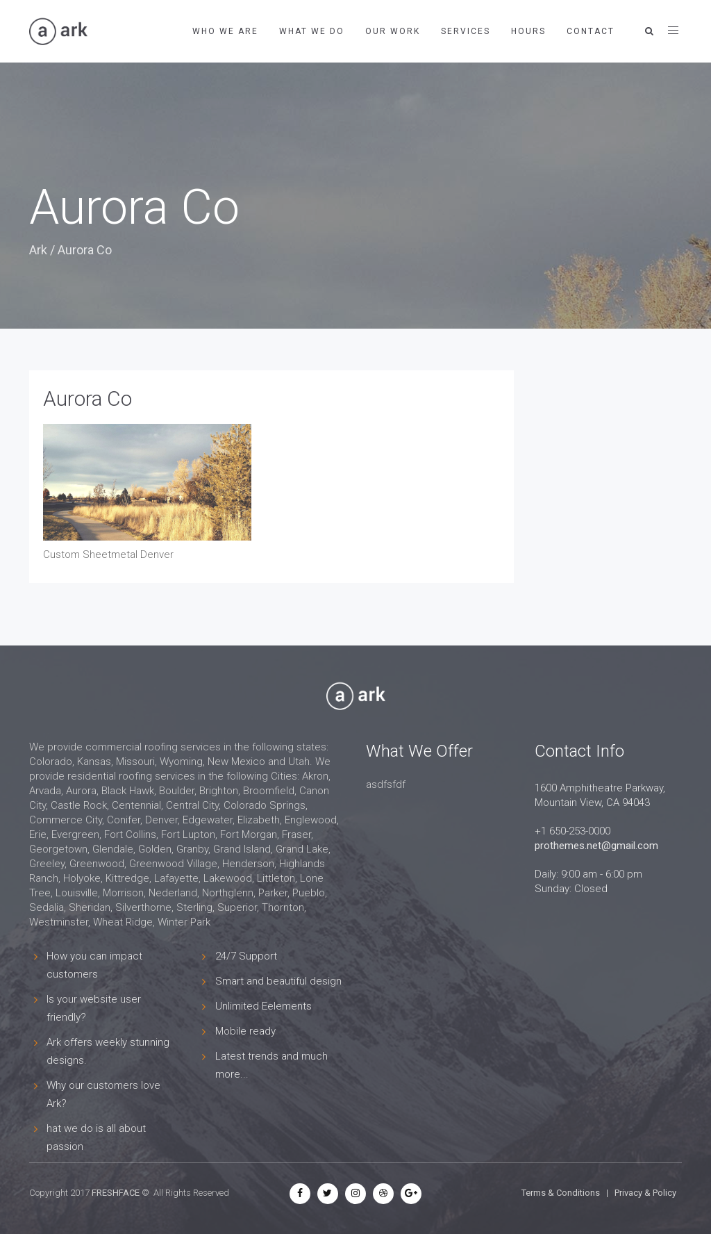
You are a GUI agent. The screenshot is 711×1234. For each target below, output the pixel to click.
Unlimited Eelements (263, 1006)
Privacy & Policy (645, 1192)
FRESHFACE (116, 1192)
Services (465, 31)
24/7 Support (246, 956)
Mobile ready (245, 1031)
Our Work (392, 31)
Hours (528, 31)
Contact (590, 31)
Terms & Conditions (560, 1192)
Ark (38, 249)
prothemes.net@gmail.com (596, 845)
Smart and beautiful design (278, 981)
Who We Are (225, 31)
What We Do (311, 31)
